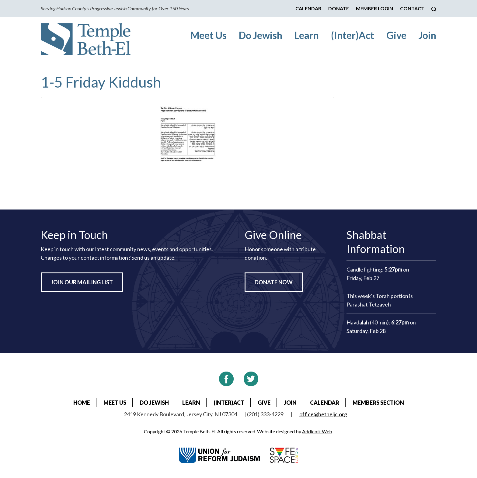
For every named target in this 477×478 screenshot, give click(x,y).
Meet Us (208, 35)
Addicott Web (317, 431)
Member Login (374, 8)
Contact (412, 8)
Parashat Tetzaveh (368, 304)
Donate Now (274, 282)
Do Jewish (260, 35)
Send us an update (152, 257)
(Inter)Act (352, 35)
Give (396, 35)
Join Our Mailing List (82, 282)
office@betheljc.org (323, 414)
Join (427, 35)
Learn (306, 35)
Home (81, 402)
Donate (338, 8)
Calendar (308, 8)
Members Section (378, 402)
